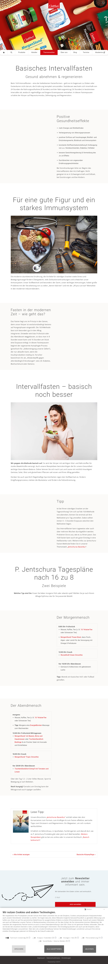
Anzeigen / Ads (68, 938)
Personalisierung (92, 938)
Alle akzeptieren (54, 949)
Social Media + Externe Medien (54, 941)
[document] (54, 923)
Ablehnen (89, 949)
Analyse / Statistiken (44, 938)
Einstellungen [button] (66, 958)
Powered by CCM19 (54, 962)
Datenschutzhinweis (53, 958)
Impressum (41, 958)
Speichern (18, 949)
